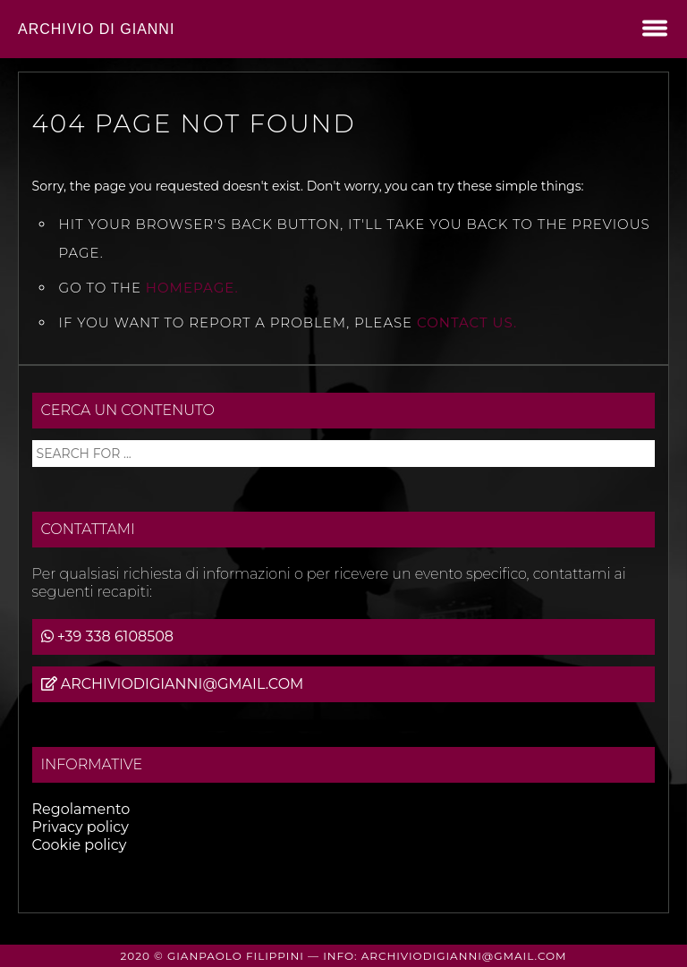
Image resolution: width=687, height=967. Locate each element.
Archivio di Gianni (96, 29)
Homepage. (192, 287)
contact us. (467, 322)
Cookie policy (79, 844)
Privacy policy (80, 827)
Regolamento (81, 809)
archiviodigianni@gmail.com (182, 683)
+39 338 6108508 (115, 636)
